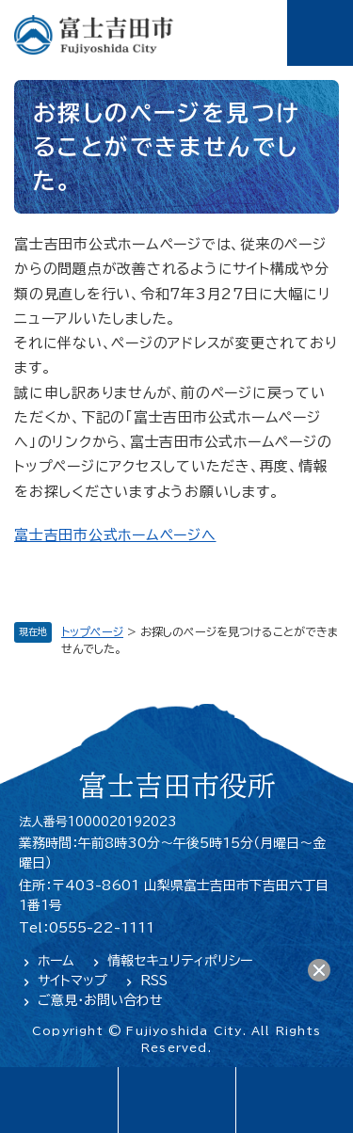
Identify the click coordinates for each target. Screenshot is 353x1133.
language (59, 1100)
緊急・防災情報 (176, 1100)
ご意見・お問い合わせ (100, 1000)
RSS (154, 980)
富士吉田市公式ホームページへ (115, 535)
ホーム (56, 960)
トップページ (92, 631)
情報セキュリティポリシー (179, 960)
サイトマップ (72, 980)
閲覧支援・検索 (294, 1100)
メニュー (320, 33)
